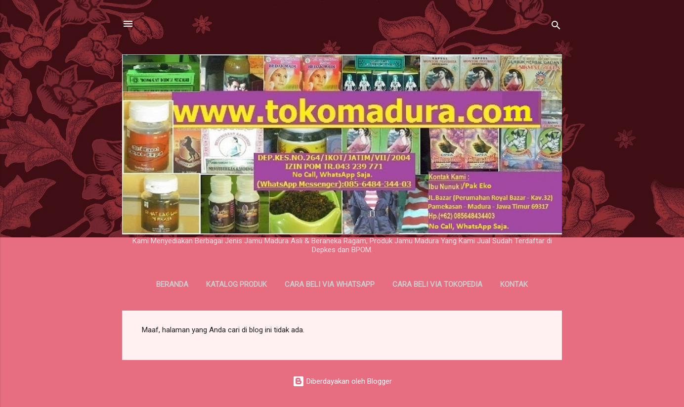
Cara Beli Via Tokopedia (437, 284)
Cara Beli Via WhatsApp (330, 284)
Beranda (172, 284)
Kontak (514, 284)
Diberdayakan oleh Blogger (342, 381)
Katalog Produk (236, 284)
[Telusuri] (556, 27)
